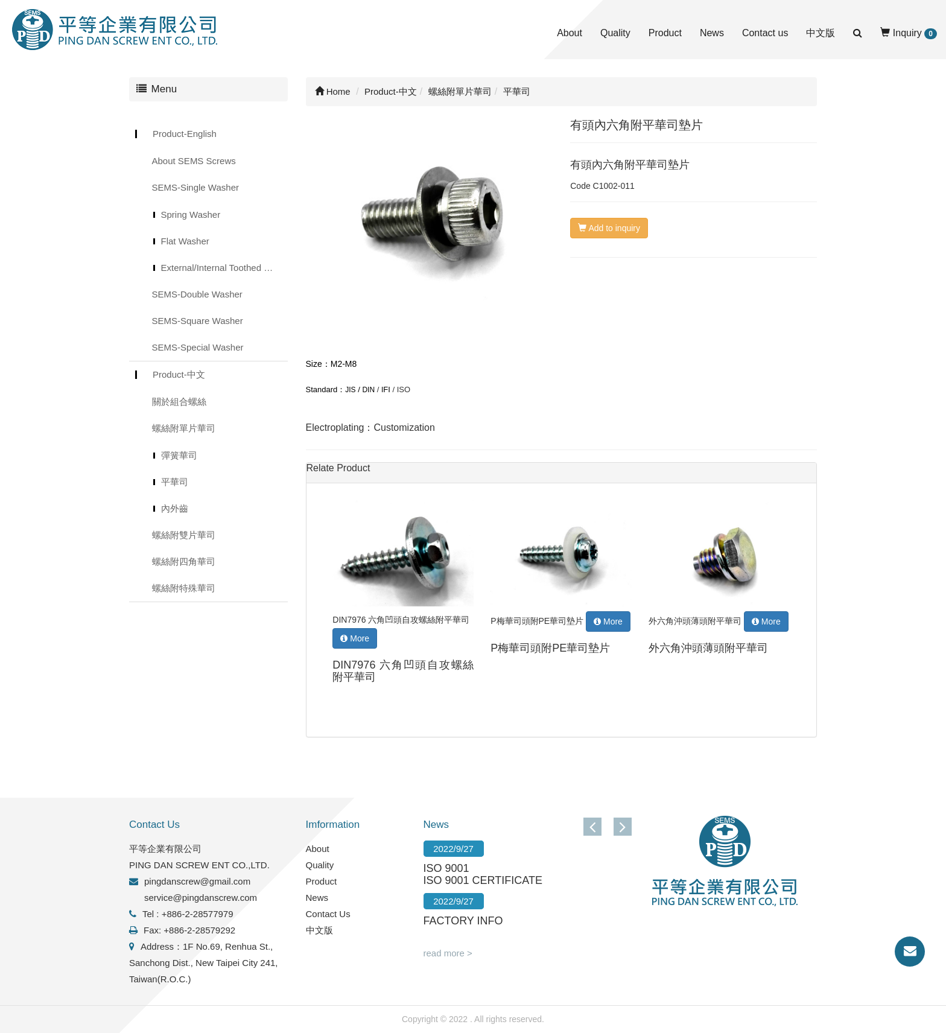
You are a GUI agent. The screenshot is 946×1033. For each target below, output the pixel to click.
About (569, 33)
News (712, 33)
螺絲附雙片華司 (183, 535)
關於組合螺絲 (179, 401)
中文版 (820, 33)
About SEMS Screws (194, 161)
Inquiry (908, 33)
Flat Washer (185, 241)
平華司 (174, 482)
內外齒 (174, 508)
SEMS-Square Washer (197, 321)
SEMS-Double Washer (197, 294)
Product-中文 (179, 374)
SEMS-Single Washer (196, 187)
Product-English (185, 134)
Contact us (765, 33)
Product (665, 33)
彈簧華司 (179, 455)
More (354, 638)
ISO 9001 (446, 868)
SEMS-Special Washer (198, 347)
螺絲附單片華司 (183, 428)
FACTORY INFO (463, 921)
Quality (615, 33)
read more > (448, 953)
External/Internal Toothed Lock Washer (224, 267)
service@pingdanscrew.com (200, 897)
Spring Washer (191, 214)
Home (333, 91)
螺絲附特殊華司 (183, 588)
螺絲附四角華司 (183, 561)
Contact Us (328, 914)
